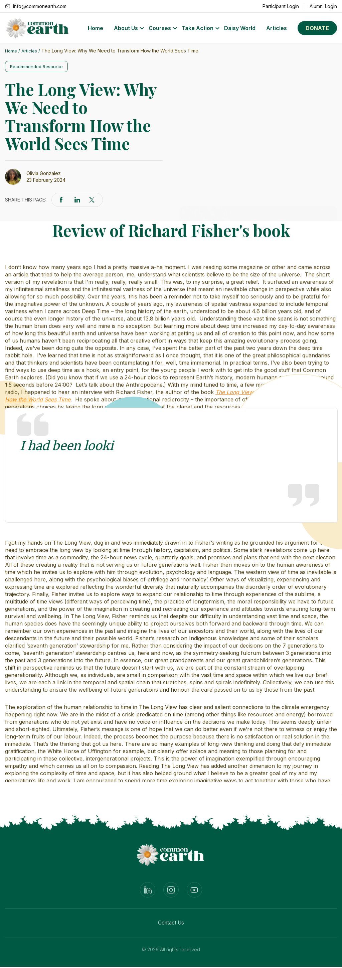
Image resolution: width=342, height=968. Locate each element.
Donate (317, 28)
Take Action (197, 28)
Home (95, 28)
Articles (276, 28)
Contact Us (171, 924)
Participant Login (281, 6)
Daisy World (239, 28)
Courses (160, 28)
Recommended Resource (39, 66)
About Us (126, 28)
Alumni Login (323, 6)
